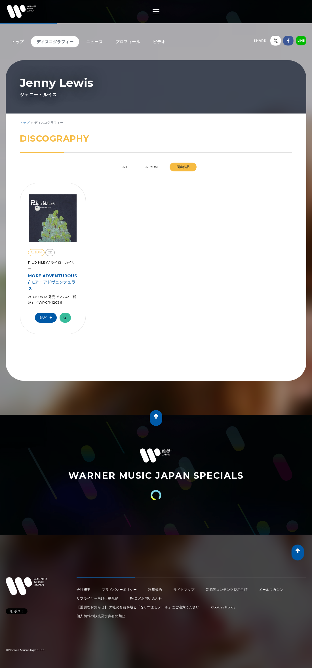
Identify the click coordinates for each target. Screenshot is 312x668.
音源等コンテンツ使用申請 (227, 589)
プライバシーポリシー (119, 589)
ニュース (94, 41)
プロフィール (127, 41)
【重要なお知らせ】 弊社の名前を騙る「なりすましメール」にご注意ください (138, 607)
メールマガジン (271, 589)
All (125, 167)
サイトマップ (183, 589)
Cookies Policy (223, 607)
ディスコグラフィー (55, 41)
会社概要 (83, 589)
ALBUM (152, 167)
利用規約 (155, 589)
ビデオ (159, 41)
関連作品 (183, 167)
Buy (47, 318)
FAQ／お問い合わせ (146, 598)
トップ (17, 41)
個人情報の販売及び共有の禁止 (101, 616)
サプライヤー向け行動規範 (98, 598)
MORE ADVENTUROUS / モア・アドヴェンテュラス (52, 282)
